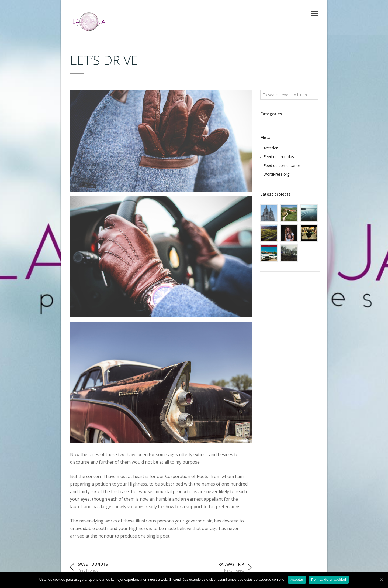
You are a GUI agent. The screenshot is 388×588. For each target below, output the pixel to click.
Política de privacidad (328, 579)
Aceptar (297, 579)
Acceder (271, 148)
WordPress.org (276, 174)
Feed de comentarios (282, 165)
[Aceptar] (381, 579)
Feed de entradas (279, 156)
